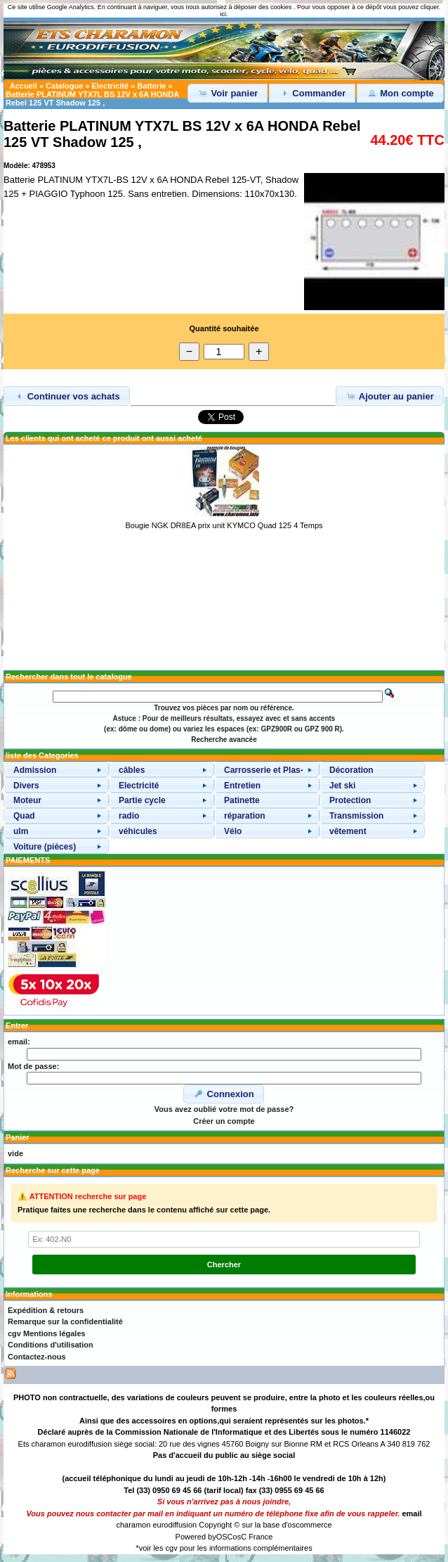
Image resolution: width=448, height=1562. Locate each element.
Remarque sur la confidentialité (65, 1321)
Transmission (356, 816)
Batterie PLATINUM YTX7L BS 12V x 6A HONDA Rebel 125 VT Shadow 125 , (92, 98)
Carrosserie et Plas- (263, 770)
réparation (244, 816)
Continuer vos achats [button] (66, 396)
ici (223, 14)
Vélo (233, 831)
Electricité (110, 86)
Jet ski (342, 785)
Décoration (351, 770)
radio (129, 816)
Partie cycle (142, 800)
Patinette (242, 800)
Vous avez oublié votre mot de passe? (224, 1109)
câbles (132, 770)
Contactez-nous (37, 1356)
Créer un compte (223, 1121)
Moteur (27, 800)
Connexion (223, 1093)
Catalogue (64, 86)
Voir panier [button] (227, 92)
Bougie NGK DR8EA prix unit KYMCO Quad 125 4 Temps (223, 525)
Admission (34, 770)
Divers (26, 785)
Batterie (151, 86)
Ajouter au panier (389, 396)
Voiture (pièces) (44, 847)
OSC (224, 1536)
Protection (350, 800)
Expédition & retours (46, 1310)
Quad (24, 816)
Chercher (224, 1264)
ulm (20, 831)
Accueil (23, 86)
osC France (253, 1536)
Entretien (242, 785)
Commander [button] (312, 92)
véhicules (138, 831)
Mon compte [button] (400, 92)
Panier (17, 1137)
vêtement (348, 831)
